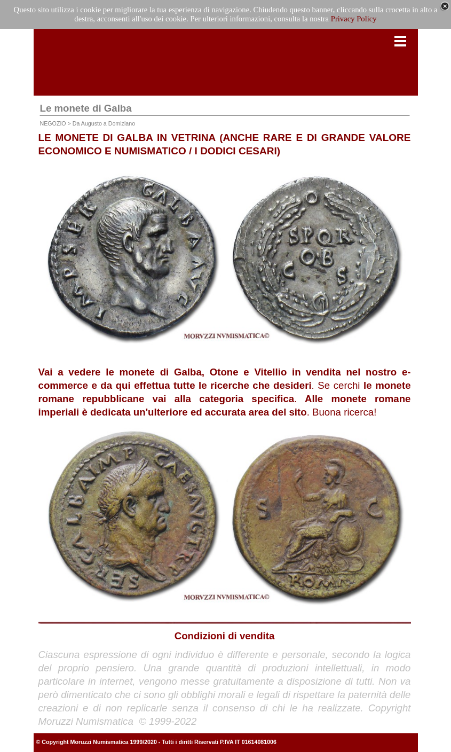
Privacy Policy (354, 18)
